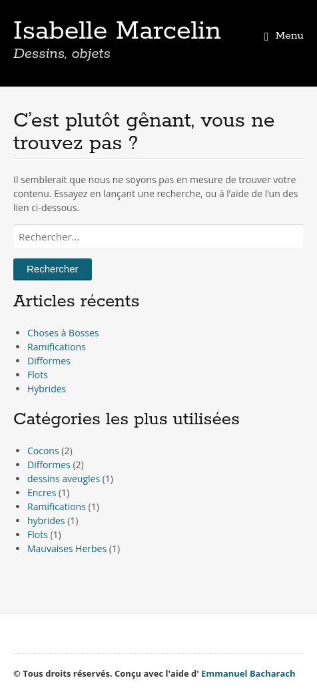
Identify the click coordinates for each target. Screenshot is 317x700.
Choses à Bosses (63, 332)
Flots (37, 374)
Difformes (49, 360)
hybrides (46, 520)
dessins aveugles (63, 478)
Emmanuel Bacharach (248, 673)
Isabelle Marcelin (117, 31)
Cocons (43, 450)
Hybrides (46, 388)
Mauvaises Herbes (67, 548)
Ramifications (56, 346)
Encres (41, 492)
